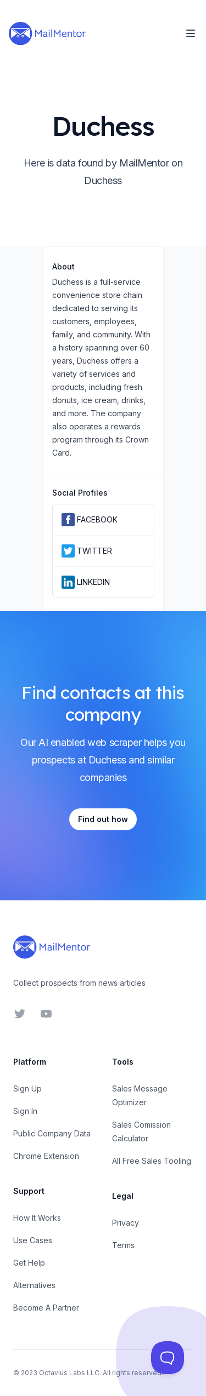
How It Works (37, 1217)
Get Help (29, 1262)
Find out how (103, 819)
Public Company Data (52, 1133)
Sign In (25, 1111)
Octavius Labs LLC (69, 1373)
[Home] (47, 33)
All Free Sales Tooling (151, 1160)
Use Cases (32, 1240)
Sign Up (27, 1088)
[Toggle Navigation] (190, 33)
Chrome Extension (46, 1156)
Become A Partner (46, 1307)
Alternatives (34, 1285)
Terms (123, 1245)
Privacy (125, 1222)
